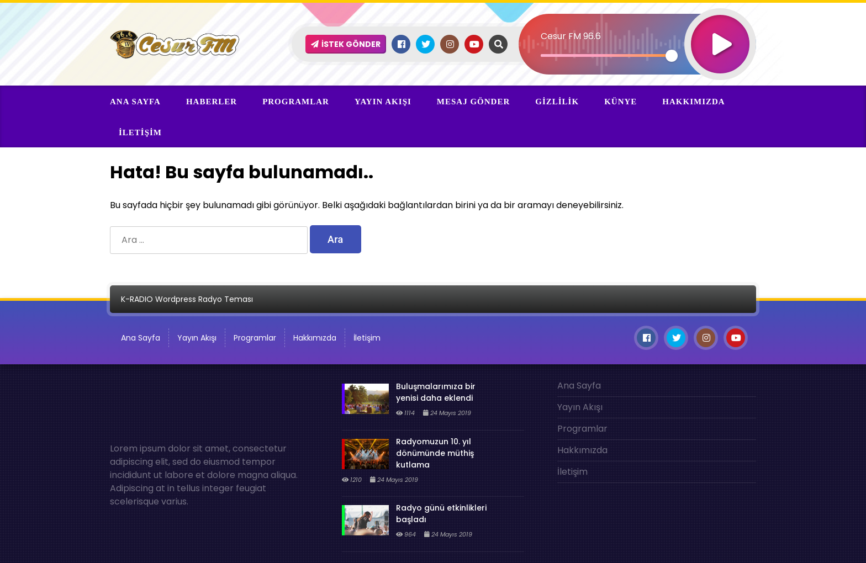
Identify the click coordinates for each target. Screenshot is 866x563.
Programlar (295, 101)
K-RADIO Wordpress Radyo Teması (187, 299)
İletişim (140, 132)
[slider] (606, 55)
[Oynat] (720, 29)
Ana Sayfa (135, 101)
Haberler (211, 101)
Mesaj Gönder (473, 101)
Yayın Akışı (383, 101)
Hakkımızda (693, 101)
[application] (638, 25)
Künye (620, 101)
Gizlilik (557, 101)
